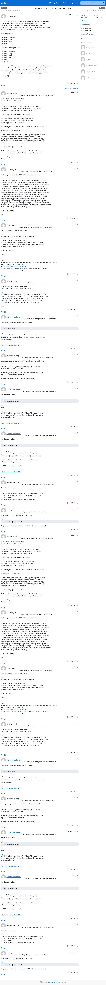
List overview (84, 20)
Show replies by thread (71, 88)
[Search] (103, 3)
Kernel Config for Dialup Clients (11, 10)
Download (86, 25)
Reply (3, 85)
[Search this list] (91, 3)
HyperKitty (53, 982)
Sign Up (75, 3)
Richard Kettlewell (14, 317)
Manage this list (54, 3)
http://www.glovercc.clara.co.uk (16, 266)
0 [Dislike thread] (72, 83)
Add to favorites (87, 34)
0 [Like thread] (68, 83)
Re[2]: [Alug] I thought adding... (95, 10)
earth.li (4, 3)
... (2, 104)
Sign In (66, 3)
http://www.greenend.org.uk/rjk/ (11, 345)
